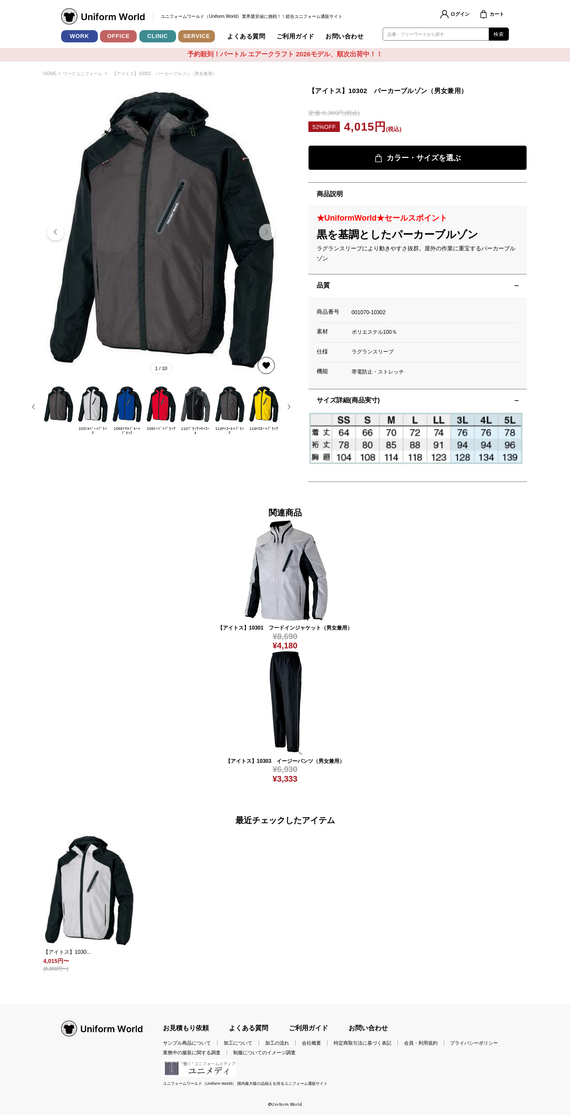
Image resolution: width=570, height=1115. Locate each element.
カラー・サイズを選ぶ (417, 158)
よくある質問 (246, 36)
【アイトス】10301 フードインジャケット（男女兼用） (285, 628)
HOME (50, 73)
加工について (238, 1043)
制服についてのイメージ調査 (264, 1052)
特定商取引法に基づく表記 (362, 1043)
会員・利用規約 (421, 1043)
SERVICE (196, 36)
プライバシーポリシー (474, 1043)
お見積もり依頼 (186, 1028)
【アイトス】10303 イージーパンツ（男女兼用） (285, 761)
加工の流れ (277, 1043)
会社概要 (311, 1043)
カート (497, 14)
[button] (267, 232)
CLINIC (157, 36)
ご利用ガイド (295, 36)
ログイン (460, 14)
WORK (79, 36)
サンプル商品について (187, 1043)
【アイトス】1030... (67, 952)
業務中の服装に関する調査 (192, 1052)
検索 (499, 34)
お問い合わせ (344, 36)
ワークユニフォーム (82, 73)
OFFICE (118, 36)
